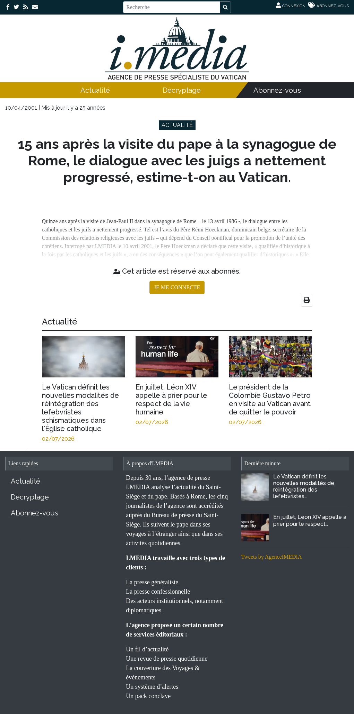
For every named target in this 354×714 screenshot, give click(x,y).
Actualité (95, 90)
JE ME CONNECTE (177, 287)
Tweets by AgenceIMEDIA (271, 557)
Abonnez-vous (277, 90)
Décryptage (182, 90)
